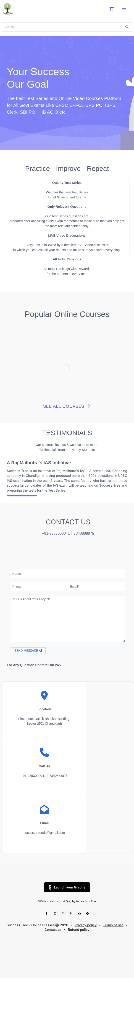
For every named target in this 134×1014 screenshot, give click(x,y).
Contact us (53, 930)
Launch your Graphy (67, 887)
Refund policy (78, 930)
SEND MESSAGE (28, 650)
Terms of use (113, 925)
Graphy (70, 901)
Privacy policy (86, 925)
